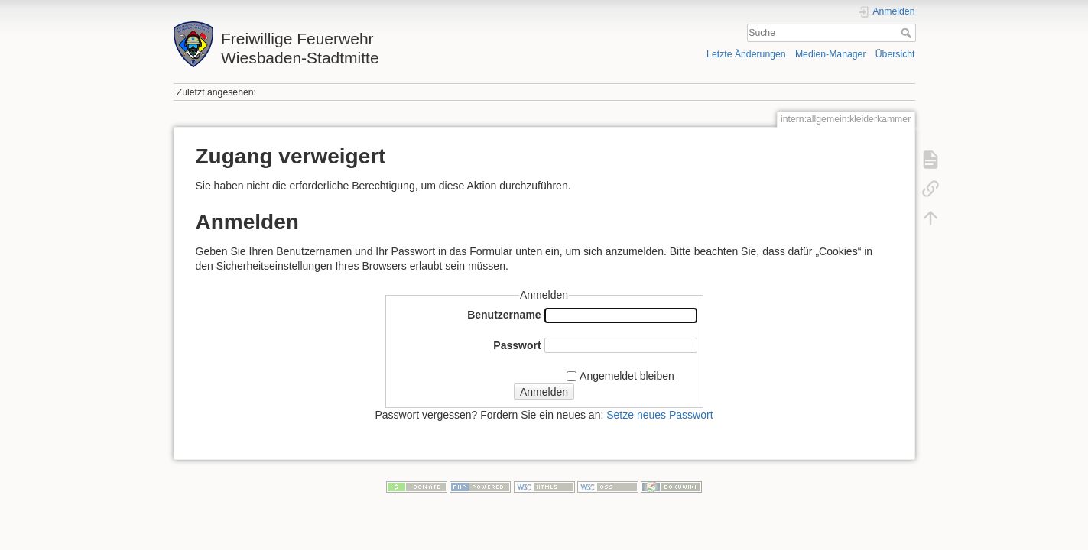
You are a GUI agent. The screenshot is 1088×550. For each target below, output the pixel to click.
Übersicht (895, 54)
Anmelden (544, 392)
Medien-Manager (830, 54)
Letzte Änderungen (746, 54)
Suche (908, 33)
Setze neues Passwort (659, 415)
